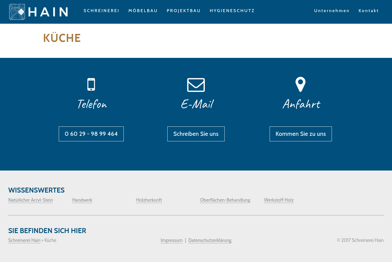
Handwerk (82, 200)
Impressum (172, 240)
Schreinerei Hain (24, 240)
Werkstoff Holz (279, 200)
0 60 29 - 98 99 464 (91, 133)
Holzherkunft (149, 200)
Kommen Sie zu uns (301, 133)
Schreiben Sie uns (196, 133)
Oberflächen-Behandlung (225, 200)
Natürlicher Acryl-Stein (30, 200)
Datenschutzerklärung (209, 240)
